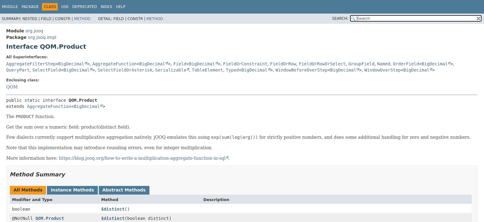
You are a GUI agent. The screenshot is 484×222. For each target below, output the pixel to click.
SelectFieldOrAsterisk (125, 70)
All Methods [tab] (28, 189)
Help (121, 7)
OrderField (406, 63)
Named (383, 63)
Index (106, 7)
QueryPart (18, 70)
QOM (12, 86)
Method (82, 19)
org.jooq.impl (42, 37)
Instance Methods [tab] (72, 189)
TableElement (207, 70)
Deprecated (84, 7)
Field (179, 63)
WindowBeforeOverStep (302, 70)
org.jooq (34, 30)
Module (10, 7)
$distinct (113, 209)
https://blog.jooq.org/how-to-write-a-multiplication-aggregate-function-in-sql (142, 158)
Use (65, 7)
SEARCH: (340, 18)
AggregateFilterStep (31, 63)
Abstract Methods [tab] (124, 189)
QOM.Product (49, 218)
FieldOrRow (283, 63)
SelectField (46, 70)
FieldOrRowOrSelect (322, 63)
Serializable (170, 70)
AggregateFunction (114, 63)
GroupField (361, 63)
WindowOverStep (383, 70)
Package (30, 7)
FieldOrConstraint (245, 63)
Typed (232, 70)
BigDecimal (71, 63)
